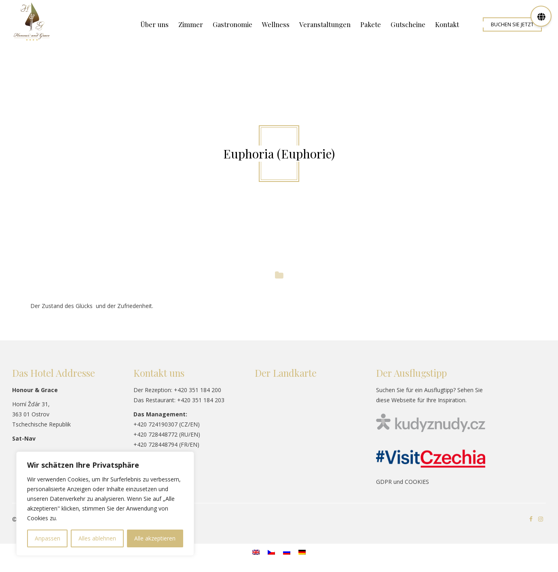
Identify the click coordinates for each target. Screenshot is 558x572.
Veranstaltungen (325, 24)
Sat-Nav (24, 438)
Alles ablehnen (97, 538)
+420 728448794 (155, 444)
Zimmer (190, 24)
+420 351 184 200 (197, 390)
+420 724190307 (155, 424)
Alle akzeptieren (154, 538)
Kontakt (447, 24)
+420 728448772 (155, 434)
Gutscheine (408, 24)
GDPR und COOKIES (402, 481)
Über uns (154, 24)
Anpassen (47, 538)
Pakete (370, 24)
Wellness (276, 24)
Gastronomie (232, 24)
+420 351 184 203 (200, 400)
